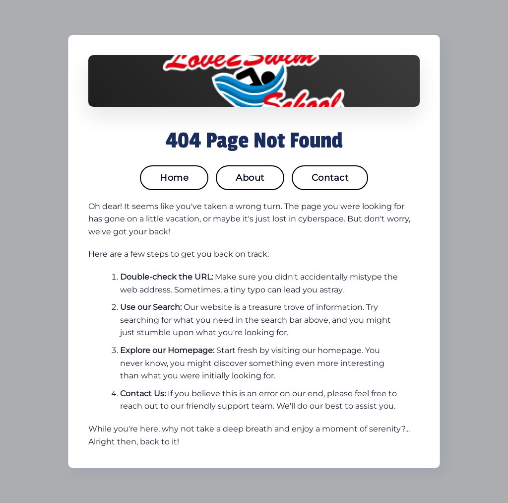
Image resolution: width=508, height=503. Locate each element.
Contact (330, 177)
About (250, 177)
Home (174, 177)
